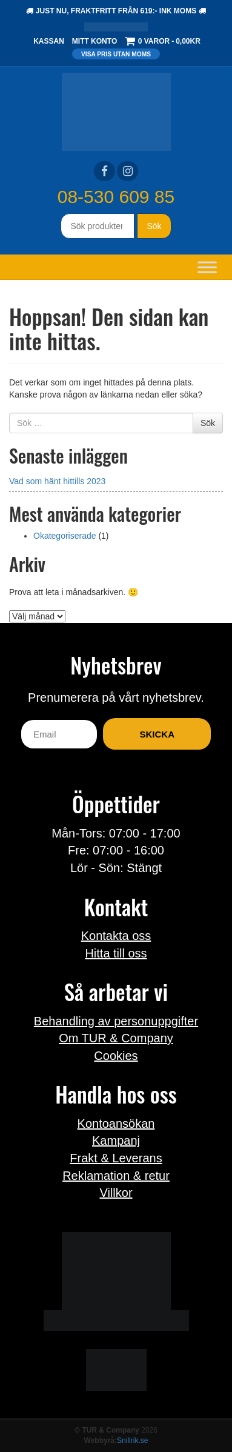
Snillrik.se (132, 1440)
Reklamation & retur (116, 1175)
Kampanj (116, 1140)
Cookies (116, 1055)
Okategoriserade (64, 536)
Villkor (115, 1192)
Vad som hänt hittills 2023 (57, 481)
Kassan (48, 41)
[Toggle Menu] (207, 267)
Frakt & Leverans (116, 1158)
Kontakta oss (116, 935)
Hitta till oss (116, 953)
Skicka (156, 734)
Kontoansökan (116, 1123)
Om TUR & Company (116, 1038)
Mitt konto (94, 41)
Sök (154, 226)
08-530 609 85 (116, 197)
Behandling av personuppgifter (116, 1021)
